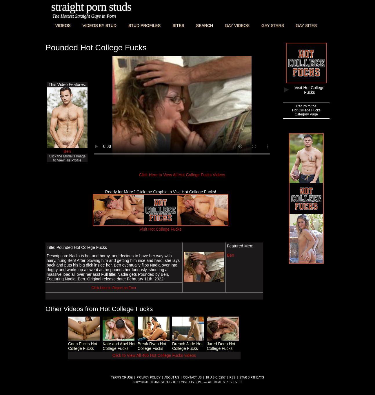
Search (204, 25)
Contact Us (192, 377)
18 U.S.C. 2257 (215, 377)
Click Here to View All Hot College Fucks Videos (182, 174)
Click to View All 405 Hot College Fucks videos (154, 355)
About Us (171, 377)
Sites (178, 25)
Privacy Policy (149, 377)
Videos (63, 25)
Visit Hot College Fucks (160, 227)
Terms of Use (122, 377)
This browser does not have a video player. (182, 108)
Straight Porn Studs (91, 6)
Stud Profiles (144, 25)
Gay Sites (306, 25)
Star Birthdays (251, 377)
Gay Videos (237, 25)
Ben (67, 151)
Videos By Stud (99, 25)
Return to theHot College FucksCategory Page (306, 110)
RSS (233, 377)
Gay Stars (272, 25)
